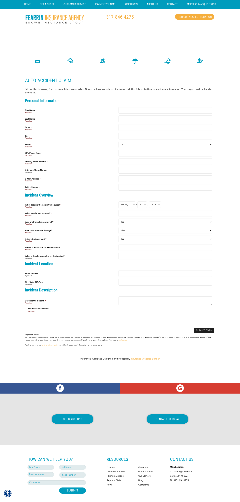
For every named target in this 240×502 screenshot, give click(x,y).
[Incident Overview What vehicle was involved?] (165, 217)
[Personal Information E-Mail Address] (165, 183)
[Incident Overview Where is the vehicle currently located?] (165, 251)
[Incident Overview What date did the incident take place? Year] (155, 209)
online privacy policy (50, 349)
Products (111, 454)
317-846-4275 (120, 17)
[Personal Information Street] (165, 131)
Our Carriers (144, 463)
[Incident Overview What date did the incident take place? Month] (126, 209)
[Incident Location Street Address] (165, 277)
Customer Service (116, 458)
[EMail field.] (41, 461)
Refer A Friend (145, 458)
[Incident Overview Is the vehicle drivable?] (165, 243)
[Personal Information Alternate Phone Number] (165, 174)
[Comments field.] (57, 469)
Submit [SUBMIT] (72, 478)
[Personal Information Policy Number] (165, 191)
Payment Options (115, 463)
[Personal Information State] (165, 148)
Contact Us (143, 471)
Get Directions (72, 406)
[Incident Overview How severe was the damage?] (165, 234)
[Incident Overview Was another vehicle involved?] (165, 226)
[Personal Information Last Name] (165, 123)
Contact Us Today (167, 406)
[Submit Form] (204, 334)
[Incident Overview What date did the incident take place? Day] (142, 209)
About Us (143, 454)
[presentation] (53, 323)
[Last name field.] (72, 454)
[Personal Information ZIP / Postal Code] (165, 157)
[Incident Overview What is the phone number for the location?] (165, 260)
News (109, 471)
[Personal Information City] (165, 140)
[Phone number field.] (72, 462)
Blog (140, 467)
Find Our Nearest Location (195, 17)
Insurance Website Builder (145, 363)
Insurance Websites (91, 363)
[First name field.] (41, 454)
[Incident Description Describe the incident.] (165, 304)
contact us (122, 344)
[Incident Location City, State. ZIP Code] (165, 286)
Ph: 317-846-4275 (179, 467)
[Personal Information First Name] (165, 114)
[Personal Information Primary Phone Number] (165, 165)
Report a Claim (114, 467)
